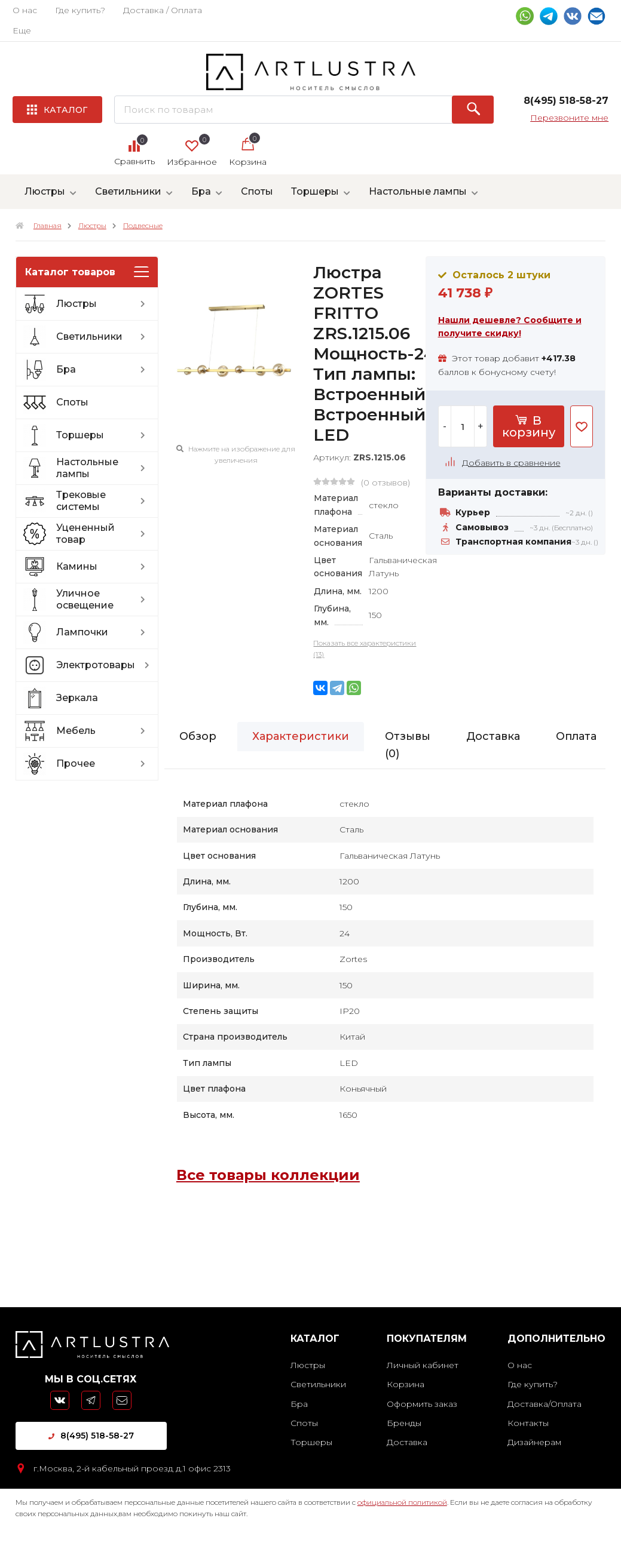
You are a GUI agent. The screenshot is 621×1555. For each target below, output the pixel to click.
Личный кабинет (422, 1365)
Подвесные (143, 225)
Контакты (528, 1423)
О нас (25, 10)
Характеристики (300, 736)
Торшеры (315, 191)
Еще (22, 30)
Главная (47, 225)
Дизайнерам (534, 1442)
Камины (104, 567)
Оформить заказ (422, 1404)
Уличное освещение (104, 599)
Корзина (405, 1384)
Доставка (493, 736)
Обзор (197, 736)
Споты (257, 191)
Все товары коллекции (268, 1175)
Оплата (576, 736)
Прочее (104, 764)
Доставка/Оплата (544, 1404)
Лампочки (104, 632)
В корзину (528, 426)
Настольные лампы (418, 191)
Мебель (104, 731)
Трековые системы (104, 500)
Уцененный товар (104, 533)
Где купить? (80, 10)
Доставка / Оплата (162, 10)
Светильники (128, 191)
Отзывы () (407, 745)
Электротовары (106, 665)
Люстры (45, 191)
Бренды (404, 1423)
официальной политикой (402, 1502)
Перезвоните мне (569, 117)
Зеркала (77, 697)
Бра (201, 191)
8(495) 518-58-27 (91, 1435)
